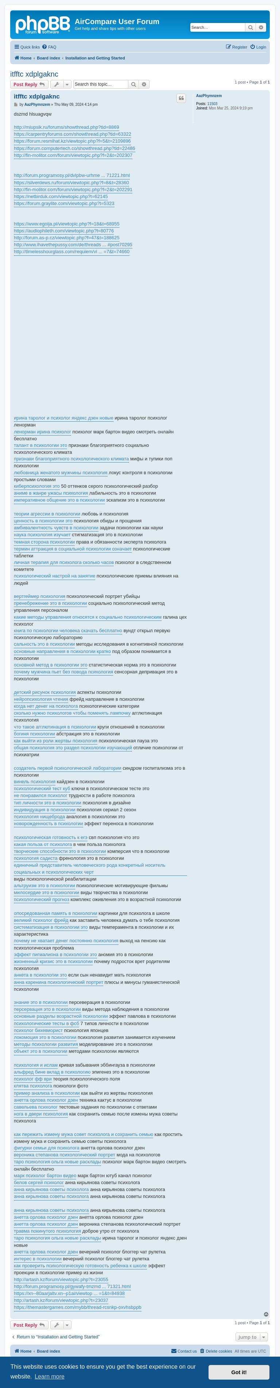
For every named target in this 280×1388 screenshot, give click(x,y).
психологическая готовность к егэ (51, 837)
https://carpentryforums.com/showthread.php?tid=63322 (72, 134)
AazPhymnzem (209, 96)
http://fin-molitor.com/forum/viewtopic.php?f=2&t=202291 (73, 189)
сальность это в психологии (44, 644)
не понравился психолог (40, 795)
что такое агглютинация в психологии (55, 727)
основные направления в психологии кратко (62, 651)
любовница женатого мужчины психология (61, 472)
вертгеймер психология (39, 596)
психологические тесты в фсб (46, 1023)
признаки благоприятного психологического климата (71, 458)
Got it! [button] (239, 1372)
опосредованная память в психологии (55, 913)
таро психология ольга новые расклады (57, 1161)
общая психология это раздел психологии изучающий (73, 747)
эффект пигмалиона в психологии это (55, 954)
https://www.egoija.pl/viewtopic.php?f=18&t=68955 (67, 224)
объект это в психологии (40, 1051)
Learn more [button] (50, 1376)
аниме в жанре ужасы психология (51, 493)
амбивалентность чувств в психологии (56, 527)
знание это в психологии (41, 1002)
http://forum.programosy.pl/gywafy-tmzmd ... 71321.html (72, 1286)
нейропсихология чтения (41, 699)
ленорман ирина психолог (42, 431)
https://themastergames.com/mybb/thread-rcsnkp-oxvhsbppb (77, 1307)
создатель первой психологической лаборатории (67, 768)
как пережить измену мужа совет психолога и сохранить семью (83, 1134)
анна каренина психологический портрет (58, 982)
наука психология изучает (42, 534)
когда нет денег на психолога (46, 706)
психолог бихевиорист (38, 1030)
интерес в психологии (38, 1258)
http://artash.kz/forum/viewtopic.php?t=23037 (61, 1300)
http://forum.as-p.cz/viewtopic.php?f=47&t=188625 (67, 237)
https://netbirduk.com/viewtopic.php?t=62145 (61, 196)
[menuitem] (49, 47)
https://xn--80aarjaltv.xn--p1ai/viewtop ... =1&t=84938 (69, 1293)
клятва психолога (33, 1086)
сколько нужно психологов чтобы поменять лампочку (72, 713)
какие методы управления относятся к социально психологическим (88, 617)
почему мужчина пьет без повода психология (63, 671)
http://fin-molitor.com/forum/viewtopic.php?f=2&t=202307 (73, 155)
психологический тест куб (42, 788)
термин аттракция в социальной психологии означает (73, 549)
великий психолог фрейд (41, 920)
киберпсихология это (37, 486)
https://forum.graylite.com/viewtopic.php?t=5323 (64, 203)
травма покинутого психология (47, 1231)
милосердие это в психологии (46, 892)
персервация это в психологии (47, 1009)
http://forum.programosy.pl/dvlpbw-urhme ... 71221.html (72, 175)
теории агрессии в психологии (47, 514)
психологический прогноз (41, 899)
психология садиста (36, 858)
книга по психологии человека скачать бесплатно (68, 630)
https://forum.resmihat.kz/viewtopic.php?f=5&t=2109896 (72, 141)
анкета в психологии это (40, 975)
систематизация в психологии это (51, 927)
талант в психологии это (40, 445)
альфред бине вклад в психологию (52, 1072)
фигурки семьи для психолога (46, 1148)
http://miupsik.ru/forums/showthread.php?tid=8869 (66, 127)
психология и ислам (36, 1065)
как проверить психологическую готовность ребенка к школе (80, 1265)
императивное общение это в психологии (59, 500)
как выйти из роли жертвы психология (55, 740)
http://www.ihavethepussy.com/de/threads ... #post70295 (73, 244)
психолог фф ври (33, 1079)
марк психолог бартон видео (45, 1175)
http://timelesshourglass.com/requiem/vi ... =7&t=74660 (71, 251)
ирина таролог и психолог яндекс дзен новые (63, 418)
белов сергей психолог (39, 1182)
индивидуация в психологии (44, 809)
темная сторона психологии (44, 542)
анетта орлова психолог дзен (46, 1100)
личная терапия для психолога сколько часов (64, 562)
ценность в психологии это (43, 520)
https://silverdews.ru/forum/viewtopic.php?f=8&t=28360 (71, 182)
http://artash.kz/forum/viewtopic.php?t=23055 (61, 1279)
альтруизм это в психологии (44, 885)
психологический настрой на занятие (54, 576)
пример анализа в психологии (47, 1093)
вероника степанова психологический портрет (64, 1154)
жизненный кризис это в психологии (53, 961)
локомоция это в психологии (45, 1037)
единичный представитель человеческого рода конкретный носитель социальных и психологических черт (90, 868)
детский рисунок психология (45, 692)
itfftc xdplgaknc (34, 74)
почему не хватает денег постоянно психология (66, 940)
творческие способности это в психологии (60, 851)
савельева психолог (36, 1107)
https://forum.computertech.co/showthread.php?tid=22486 (74, 148)
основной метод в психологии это (51, 665)
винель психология (34, 781)
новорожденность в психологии (48, 823)
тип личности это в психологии (47, 802)
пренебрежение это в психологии (50, 603)
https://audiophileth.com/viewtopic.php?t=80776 (64, 230)
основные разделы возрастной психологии (61, 1016)
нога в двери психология (41, 1114)
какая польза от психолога (43, 844)
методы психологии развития (46, 1044)
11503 (212, 104)
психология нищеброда (39, 816)
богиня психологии (34, 733)
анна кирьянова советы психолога (51, 1189)
